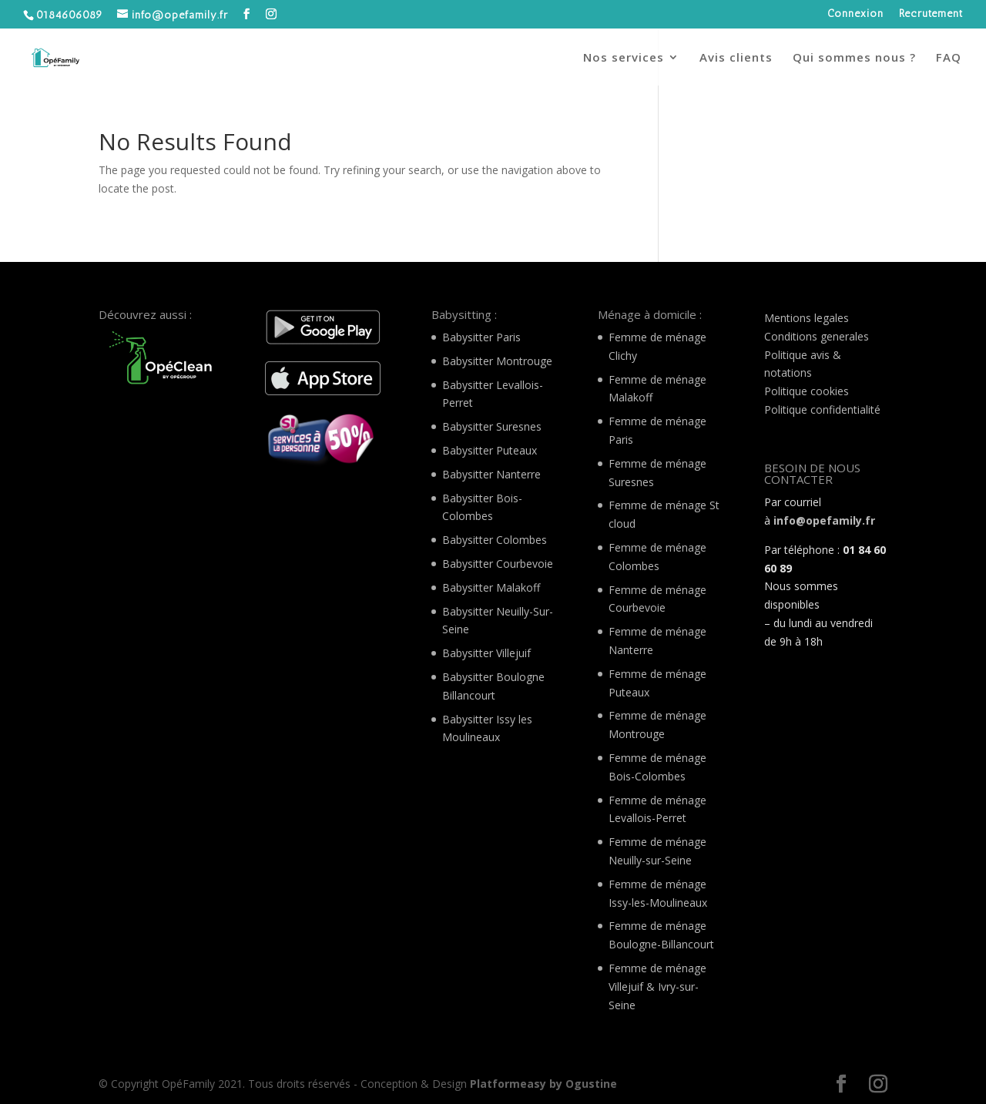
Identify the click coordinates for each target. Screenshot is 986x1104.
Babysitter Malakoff (491, 587)
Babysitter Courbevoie (497, 563)
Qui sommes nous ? (854, 58)
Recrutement (931, 14)
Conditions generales (816, 336)
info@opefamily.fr (824, 520)
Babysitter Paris (481, 337)
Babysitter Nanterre (491, 474)
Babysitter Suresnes (492, 426)
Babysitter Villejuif (486, 653)
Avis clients (736, 58)
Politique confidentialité (822, 409)
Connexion (855, 14)
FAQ (948, 58)
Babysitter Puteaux (489, 450)
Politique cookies (806, 391)
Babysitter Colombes (494, 539)
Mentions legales (806, 317)
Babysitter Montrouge (497, 361)
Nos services (623, 58)
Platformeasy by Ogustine (543, 1083)
